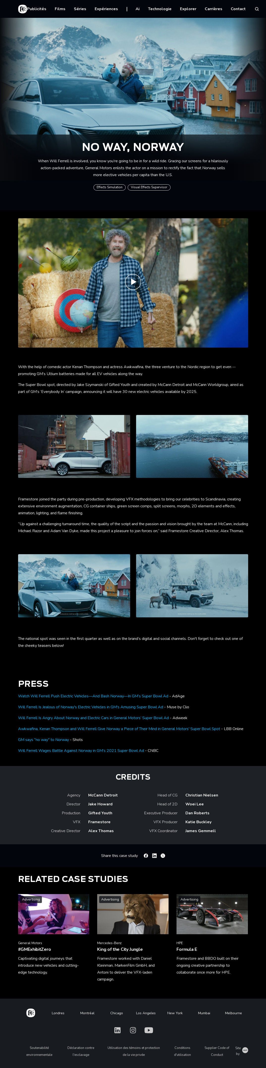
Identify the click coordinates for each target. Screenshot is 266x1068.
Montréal (87, 1013)
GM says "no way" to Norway (43, 739)
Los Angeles (146, 1013)
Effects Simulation (109, 187)
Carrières (213, 9)
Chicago (116, 1013)
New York (175, 1013)
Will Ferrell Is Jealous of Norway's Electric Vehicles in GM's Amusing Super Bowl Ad (90, 707)
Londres (58, 1013)
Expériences (106, 9)
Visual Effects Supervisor (149, 187)
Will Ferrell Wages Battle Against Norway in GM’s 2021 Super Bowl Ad (81, 750)
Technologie (160, 9)
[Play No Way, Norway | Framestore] (133, 283)
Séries (80, 9)
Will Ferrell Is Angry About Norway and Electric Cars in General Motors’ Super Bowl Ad (93, 718)
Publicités (36, 9)
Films (60, 9)
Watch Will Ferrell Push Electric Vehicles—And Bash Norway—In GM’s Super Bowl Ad (93, 696)
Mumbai (204, 1013)
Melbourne (233, 1013)
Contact (238, 9)
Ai (138, 9)
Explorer (188, 9)
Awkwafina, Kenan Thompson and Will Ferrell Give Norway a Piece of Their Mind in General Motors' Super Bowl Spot (119, 729)
